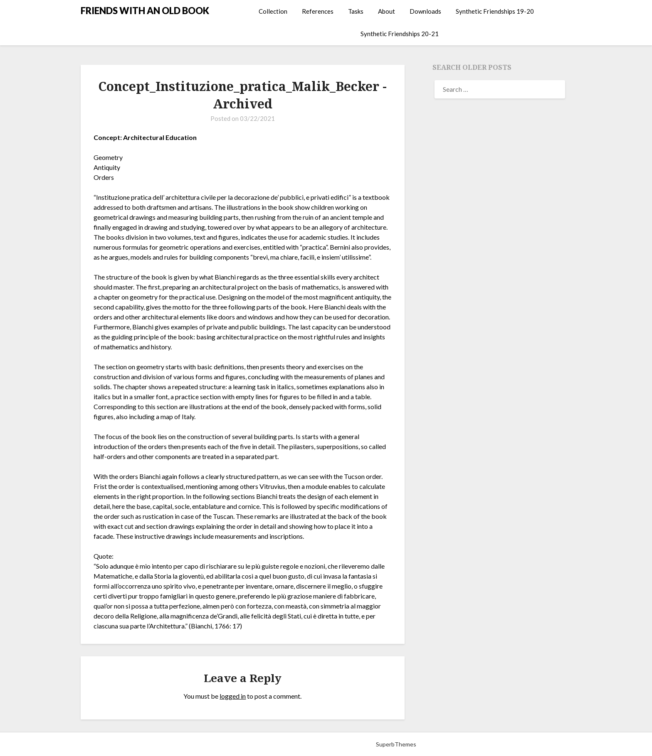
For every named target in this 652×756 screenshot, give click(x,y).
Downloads (425, 11)
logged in (233, 696)
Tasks (355, 11)
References (317, 11)
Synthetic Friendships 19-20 (495, 11)
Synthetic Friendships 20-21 (400, 33)
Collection (273, 11)
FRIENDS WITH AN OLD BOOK (145, 10)
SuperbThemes (396, 744)
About (386, 11)
